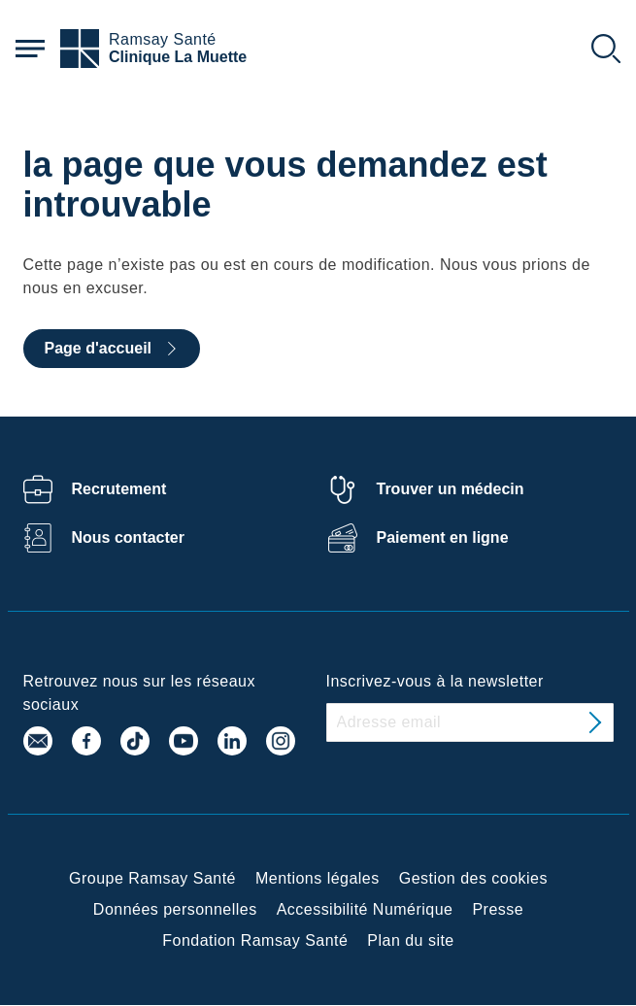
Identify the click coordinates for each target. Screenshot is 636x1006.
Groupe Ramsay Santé (152, 878)
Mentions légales (317, 878)
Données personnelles (175, 909)
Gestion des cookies (473, 878)
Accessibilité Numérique (365, 909)
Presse (497, 909)
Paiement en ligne (443, 537)
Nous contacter (128, 537)
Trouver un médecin (450, 489)
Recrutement (119, 489)
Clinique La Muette (178, 57)
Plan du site (410, 940)
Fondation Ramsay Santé (255, 940)
